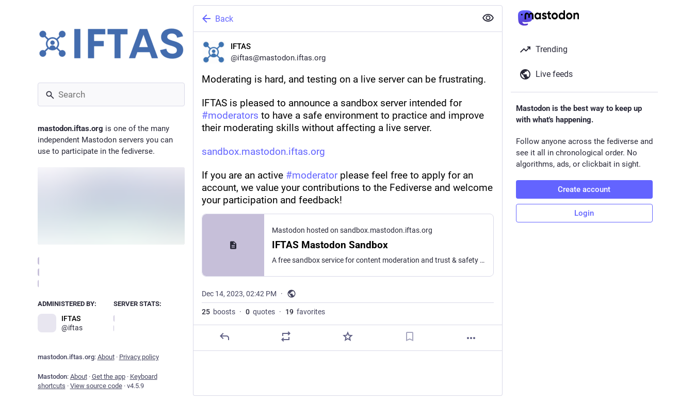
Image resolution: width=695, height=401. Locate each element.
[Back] (333, 18)
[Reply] (224, 336)
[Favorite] (347, 336)
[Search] (111, 94)
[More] (471, 338)
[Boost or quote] (286, 336)
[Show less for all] (488, 18)
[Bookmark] (409, 336)
